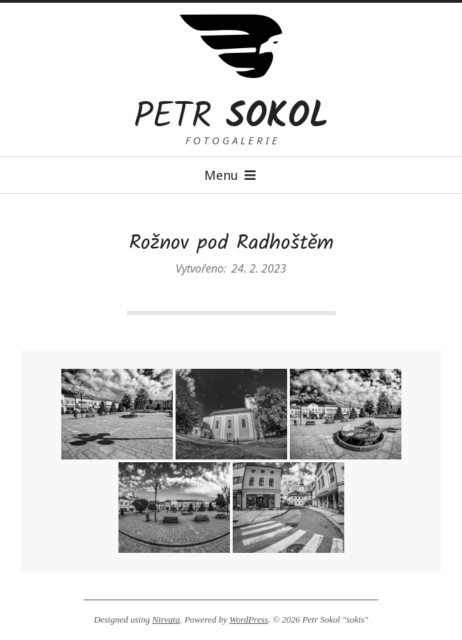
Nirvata (166, 619)
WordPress (248, 619)
